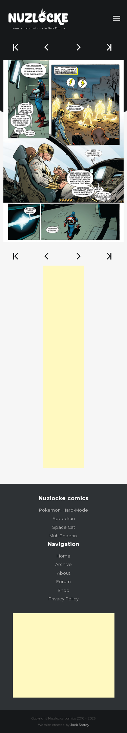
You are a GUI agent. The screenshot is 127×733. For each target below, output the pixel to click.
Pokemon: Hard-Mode (63, 510)
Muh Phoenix (63, 535)
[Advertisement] (63, 367)
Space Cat (63, 527)
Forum (63, 581)
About (63, 573)
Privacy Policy (63, 598)
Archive (63, 564)
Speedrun (63, 518)
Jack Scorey (79, 725)
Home (63, 556)
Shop (63, 590)
